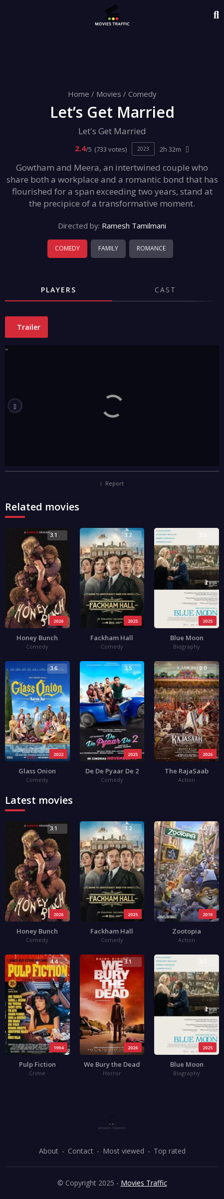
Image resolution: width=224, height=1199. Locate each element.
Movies (108, 94)
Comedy (142, 94)
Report (112, 483)
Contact (80, 1151)
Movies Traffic (144, 1183)
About (48, 1151)
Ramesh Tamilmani (134, 226)
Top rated (170, 1151)
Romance (151, 248)
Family (108, 248)
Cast (165, 289)
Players (58, 289)
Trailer (27, 327)
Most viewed (123, 1151)
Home (78, 94)
